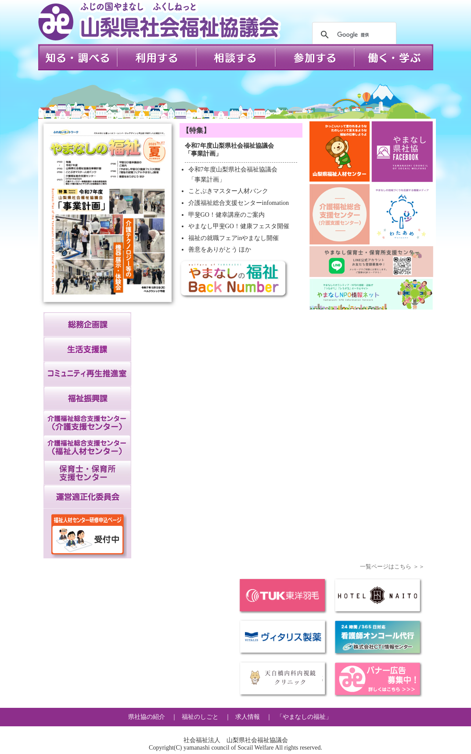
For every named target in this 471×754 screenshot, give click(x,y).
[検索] (353, 34)
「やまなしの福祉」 (304, 717)
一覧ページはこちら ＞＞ (392, 566)
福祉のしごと (200, 717)
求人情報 (247, 717)
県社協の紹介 (146, 717)
